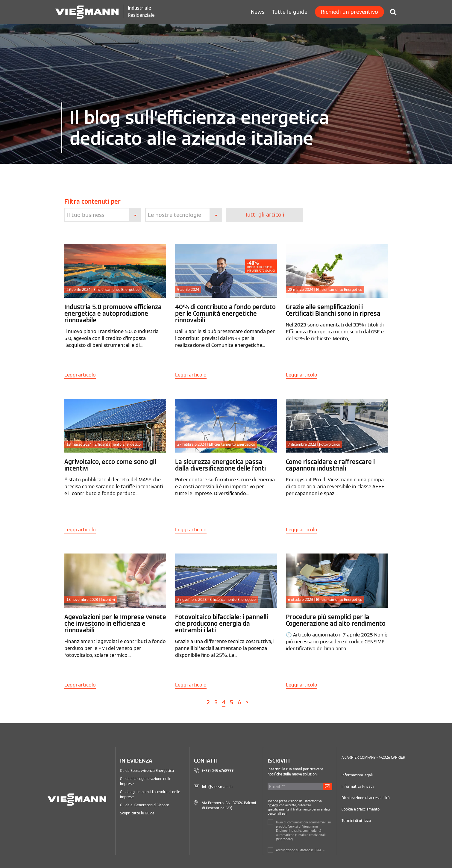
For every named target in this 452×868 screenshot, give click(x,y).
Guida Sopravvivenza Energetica (147, 770)
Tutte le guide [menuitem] (289, 11)
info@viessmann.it (217, 786)
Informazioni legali (357, 774)
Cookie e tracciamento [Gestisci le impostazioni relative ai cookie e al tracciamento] (361, 809)
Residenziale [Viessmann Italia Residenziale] (141, 15)
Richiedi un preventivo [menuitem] (349, 11)
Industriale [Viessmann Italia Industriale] (139, 8)
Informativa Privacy (358, 786)
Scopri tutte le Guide (137, 812)
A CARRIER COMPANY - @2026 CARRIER (373, 757)
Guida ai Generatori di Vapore (144, 804)
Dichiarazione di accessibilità (366, 797)
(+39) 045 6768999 (217, 770)
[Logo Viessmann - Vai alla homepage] (87, 11)
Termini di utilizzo (356, 820)
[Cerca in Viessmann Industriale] (390, 10)
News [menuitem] (258, 11)
